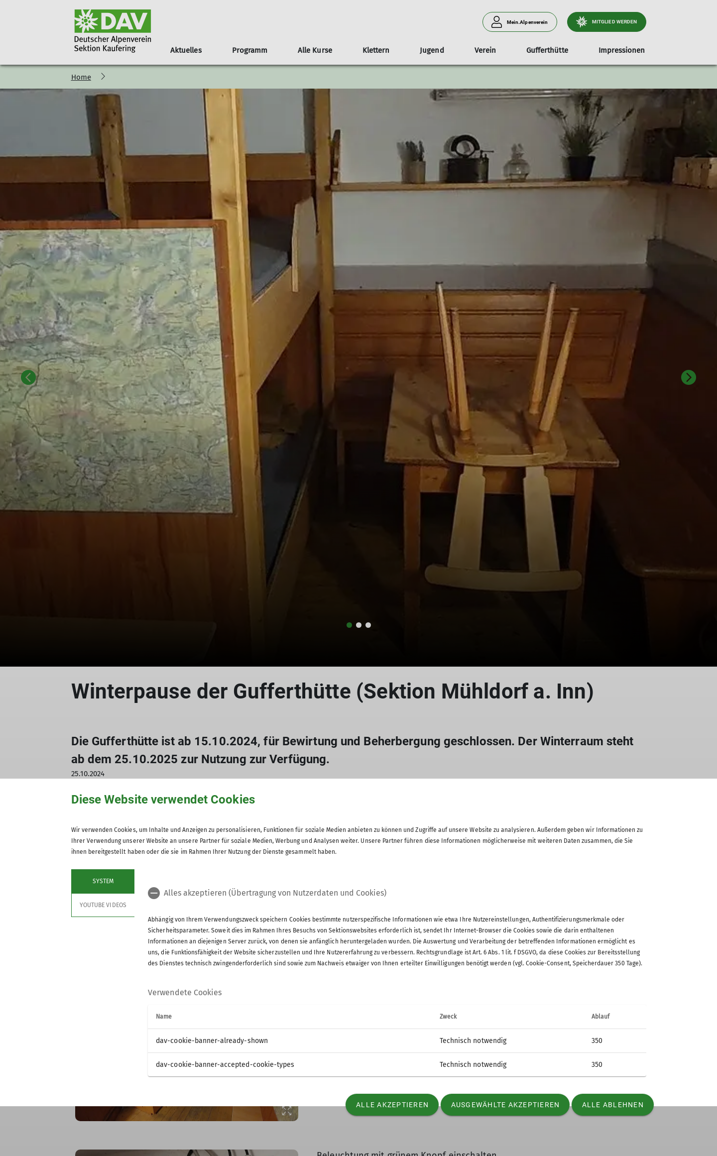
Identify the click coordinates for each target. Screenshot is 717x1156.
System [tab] (102, 881)
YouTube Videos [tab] (103, 905)
